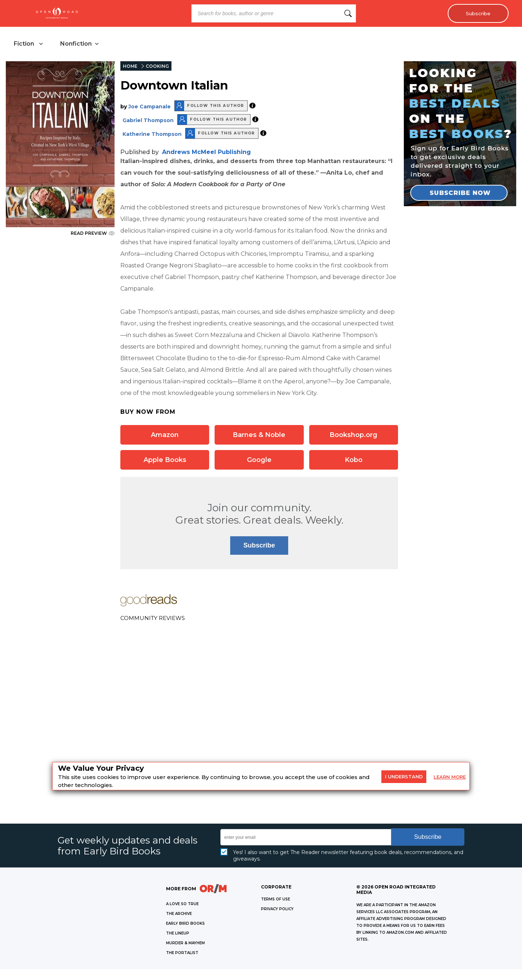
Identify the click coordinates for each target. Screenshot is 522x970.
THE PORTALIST (182, 953)
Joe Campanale (149, 107)
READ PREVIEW (93, 234)
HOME (130, 67)
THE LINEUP (177, 934)
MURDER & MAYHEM (185, 943)
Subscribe (476, 13)
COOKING (157, 67)
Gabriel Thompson (148, 120)
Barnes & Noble (259, 435)
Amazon (165, 435)
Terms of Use (275, 900)
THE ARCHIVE (179, 914)
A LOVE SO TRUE (182, 904)
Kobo (353, 460)
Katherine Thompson (152, 134)
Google (259, 460)
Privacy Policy (277, 909)
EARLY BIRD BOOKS (185, 924)
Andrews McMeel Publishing (206, 152)
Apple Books (165, 460)
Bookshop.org (353, 435)
